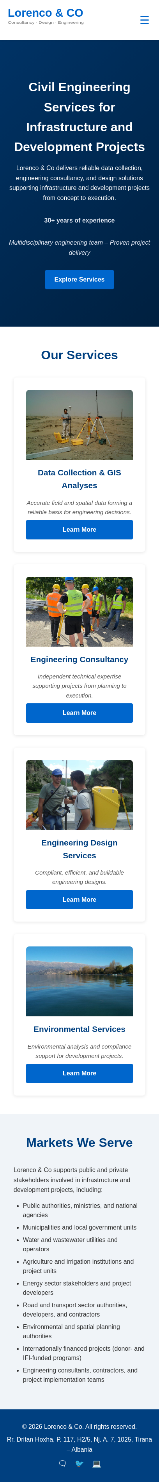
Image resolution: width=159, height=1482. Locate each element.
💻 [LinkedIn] (96, 1463)
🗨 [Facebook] (62, 1463)
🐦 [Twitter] (79, 1463)
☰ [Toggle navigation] (145, 20)
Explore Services (80, 279)
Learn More (79, 529)
